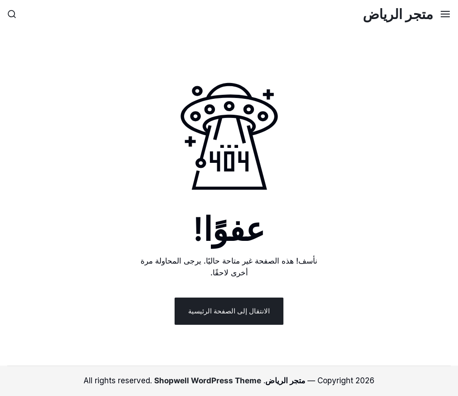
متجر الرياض (398, 14)
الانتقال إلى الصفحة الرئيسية (229, 311)
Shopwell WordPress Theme (207, 380)
